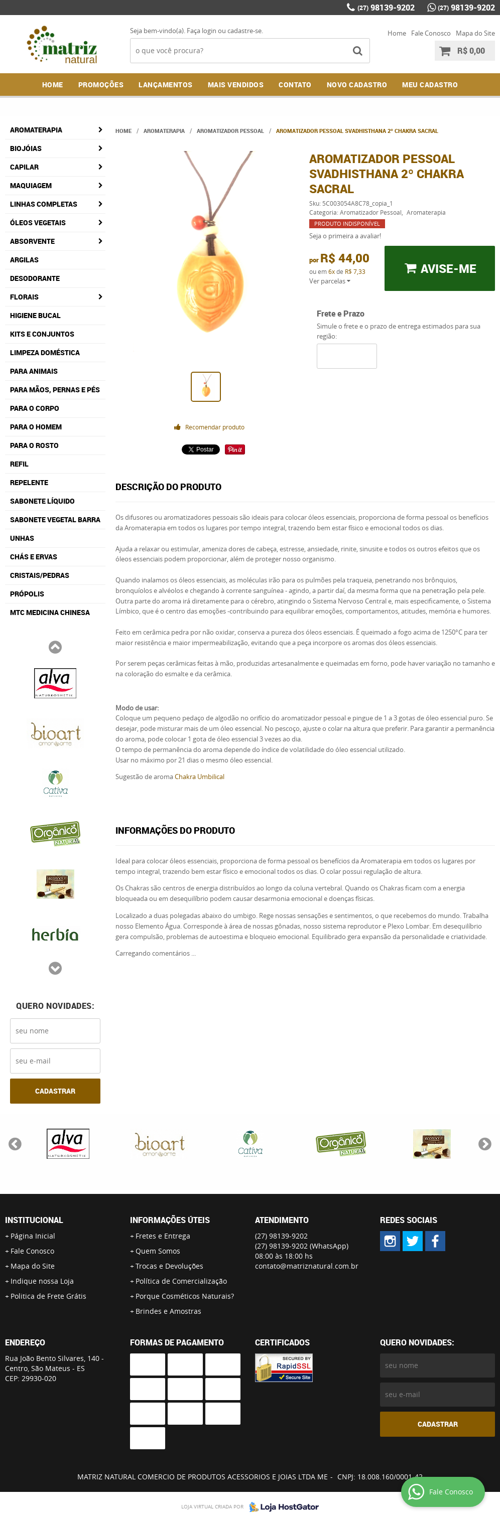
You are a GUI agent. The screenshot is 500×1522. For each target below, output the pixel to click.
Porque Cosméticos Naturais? (185, 1296)
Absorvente (32, 241)
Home (397, 33)
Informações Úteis (170, 1220)
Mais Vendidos (236, 84)
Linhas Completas (43, 204)
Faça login (201, 30)
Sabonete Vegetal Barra (55, 519)
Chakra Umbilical (199, 776)
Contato (295, 84)
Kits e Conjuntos (42, 334)
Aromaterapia (36, 129)
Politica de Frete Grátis (48, 1296)
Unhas (22, 538)
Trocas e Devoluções (169, 1266)
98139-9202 (386, 7)
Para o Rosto (34, 445)
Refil (19, 464)
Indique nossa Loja (42, 1281)
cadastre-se (244, 30)
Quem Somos (158, 1251)
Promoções (101, 84)
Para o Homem (36, 426)
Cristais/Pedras (39, 575)
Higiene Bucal (35, 315)
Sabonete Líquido (42, 501)
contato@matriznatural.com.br (306, 1266)
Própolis (27, 593)
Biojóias (26, 148)
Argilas (24, 259)
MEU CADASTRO (430, 84)
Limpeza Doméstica (45, 352)
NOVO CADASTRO (357, 84)
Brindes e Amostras (168, 1311)
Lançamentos (166, 84)
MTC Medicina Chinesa (50, 612)
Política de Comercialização (181, 1281)
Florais (24, 296)
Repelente (29, 482)
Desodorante (35, 278)
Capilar (24, 167)
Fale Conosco (431, 33)
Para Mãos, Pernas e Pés (55, 389)
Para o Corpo (34, 408)
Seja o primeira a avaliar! (345, 235)
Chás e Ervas (33, 556)
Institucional (34, 1220)
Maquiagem (31, 185)
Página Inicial (33, 1236)
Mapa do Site (475, 33)
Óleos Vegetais (38, 222)
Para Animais (34, 371)
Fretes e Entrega (163, 1236)
